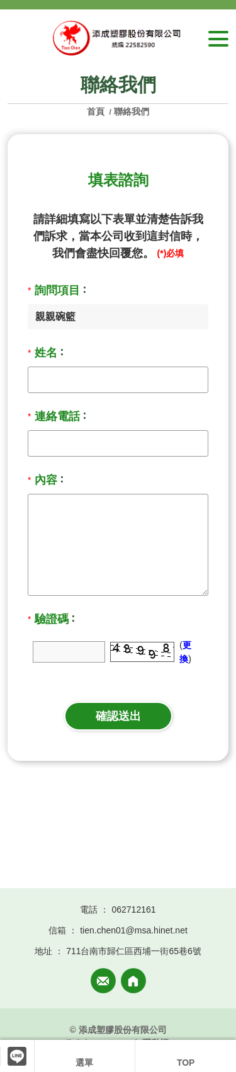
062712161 (133, 909)
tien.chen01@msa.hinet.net (134, 930)
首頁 (97, 111)
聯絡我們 (131, 111)
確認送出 (118, 716)
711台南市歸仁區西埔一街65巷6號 (133, 951)
